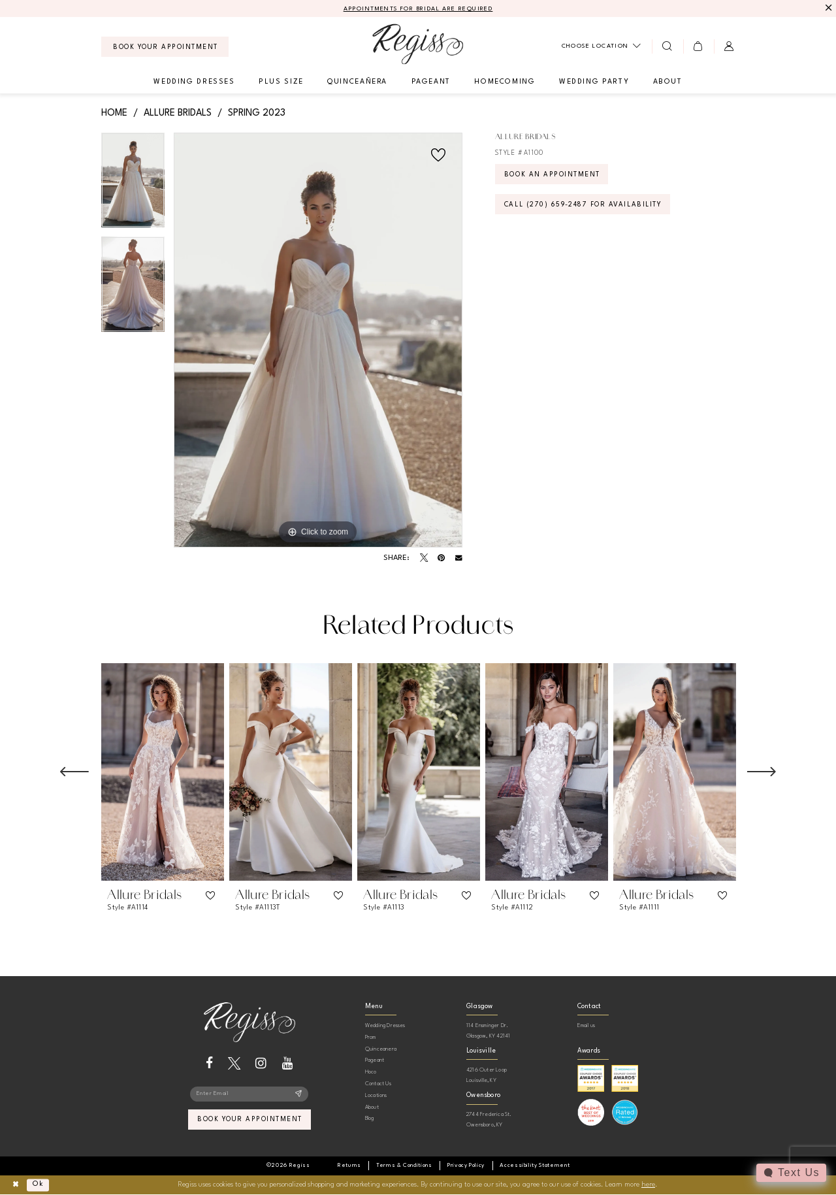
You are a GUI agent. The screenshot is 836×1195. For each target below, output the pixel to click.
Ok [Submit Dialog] (38, 1184)
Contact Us (378, 1084)
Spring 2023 (256, 113)
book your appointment (249, 1120)
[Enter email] (249, 1094)
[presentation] (162, 772)
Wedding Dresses (385, 1025)
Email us (586, 1025)
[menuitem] (165, 47)
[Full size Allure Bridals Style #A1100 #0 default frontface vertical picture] (318, 340)
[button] (698, 46)
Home (114, 113)
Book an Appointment (552, 175)
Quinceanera (380, 1049)
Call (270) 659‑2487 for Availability (583, 205)
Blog (369, 1118)
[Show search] (667, 46)
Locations (376, 1095)
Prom (370, 1037)
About (372, 1107)
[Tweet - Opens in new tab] (424, 558)
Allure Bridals (178, 113)
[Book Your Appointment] (165, 47)
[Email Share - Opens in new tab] (458, 558)
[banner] (417, 44)
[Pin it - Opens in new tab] (441, 558)
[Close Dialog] (15, 1185)
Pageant (374, 1060)
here (648, 1184)
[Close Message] (827, 8)
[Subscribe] (299, 1094)
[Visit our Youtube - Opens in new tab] (287, 1063)
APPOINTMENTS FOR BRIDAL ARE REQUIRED (418, 9)
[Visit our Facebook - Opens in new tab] (209, 1063)
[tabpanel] (133, 185)
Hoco (371, 1072)
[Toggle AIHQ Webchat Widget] (791, 1173)
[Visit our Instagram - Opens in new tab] (260, 1063)
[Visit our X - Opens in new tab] (234, 1063)
